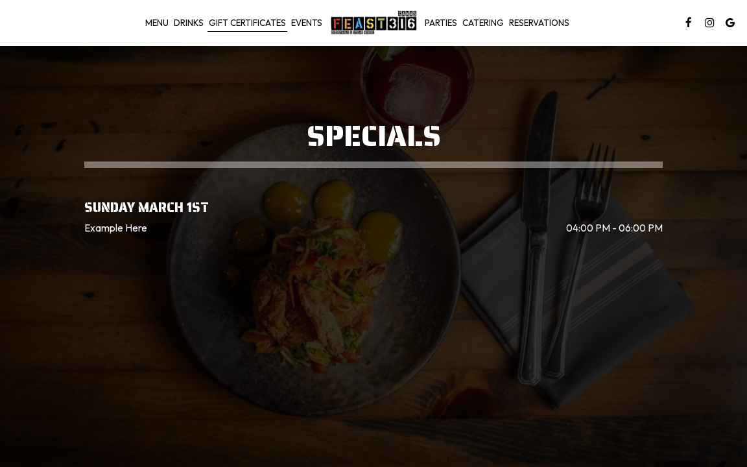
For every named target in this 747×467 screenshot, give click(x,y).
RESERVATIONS (539, 23)
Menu (157, 23)
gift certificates (247, 23)
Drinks (189, 23)
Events (306, 23)
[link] (373, 22)
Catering (483, 23)
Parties (441, 23)
